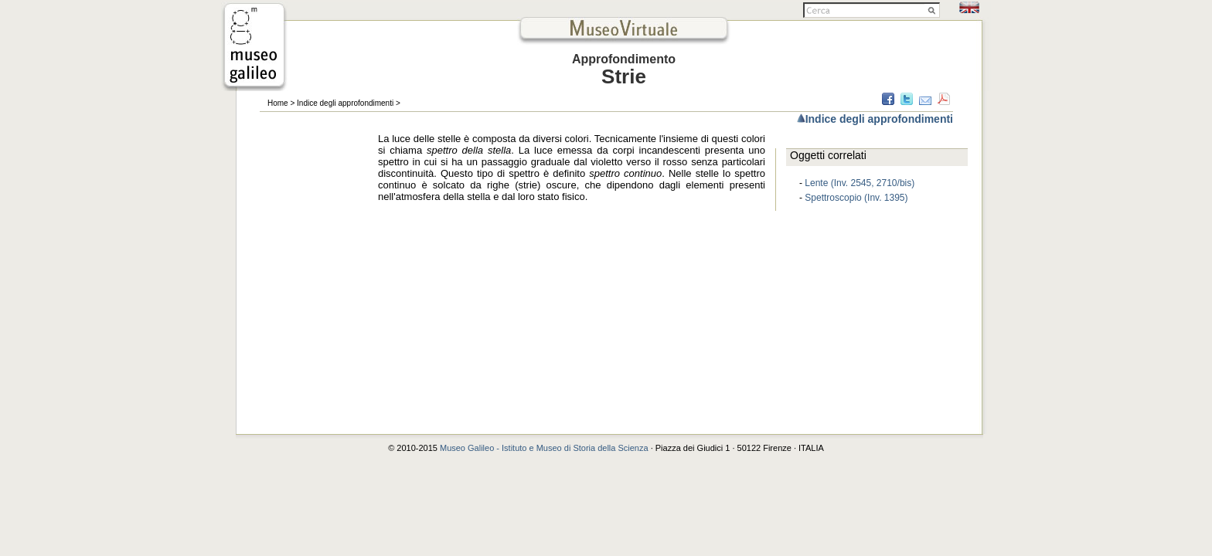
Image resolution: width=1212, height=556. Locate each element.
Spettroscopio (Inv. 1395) (856, 197)
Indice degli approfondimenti (345, 103)
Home (277, 103)
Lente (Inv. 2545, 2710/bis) (859, 183)
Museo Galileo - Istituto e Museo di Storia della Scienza (544, 448)
